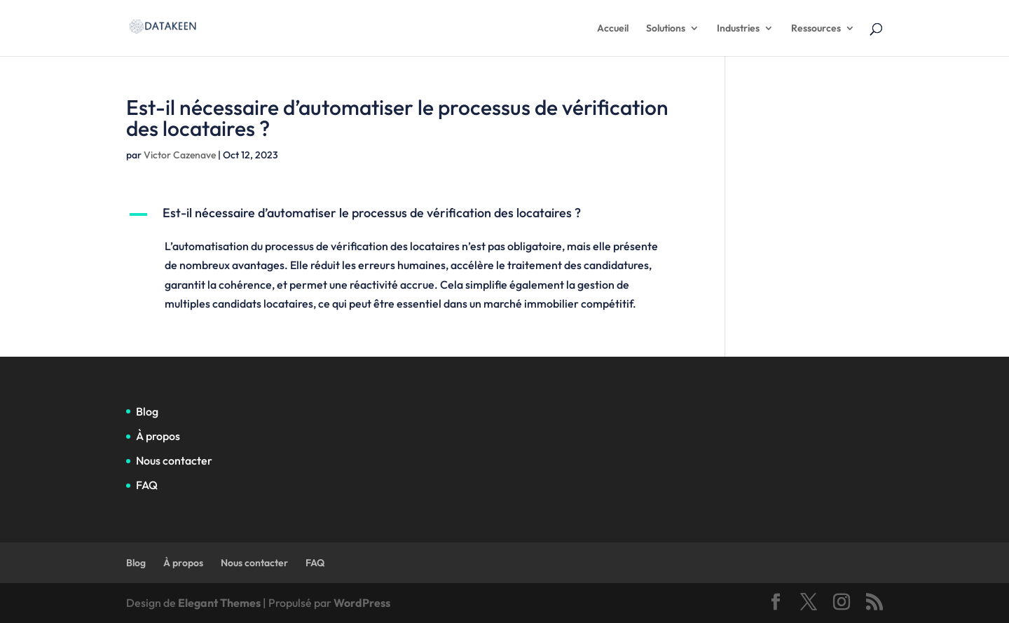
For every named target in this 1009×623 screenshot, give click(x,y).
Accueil (613, 28)
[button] (404, 216)
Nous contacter (174, 460)
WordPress (362, 603)
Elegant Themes (219, 603)
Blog (147, 411)
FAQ (147, 485)
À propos (158, 436)
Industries (738, 28)
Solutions (665, 28)
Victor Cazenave (180, 155)
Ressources (816, 28)
